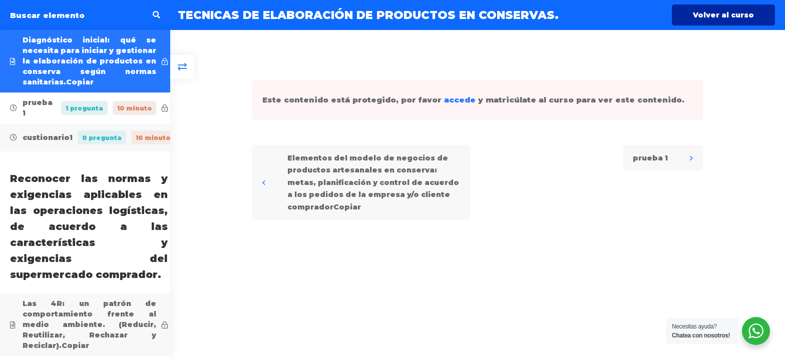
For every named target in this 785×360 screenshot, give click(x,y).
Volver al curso (723, 15)
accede (460, 99)
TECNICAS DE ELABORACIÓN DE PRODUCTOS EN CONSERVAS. (368, 15)
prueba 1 (650, 158)
